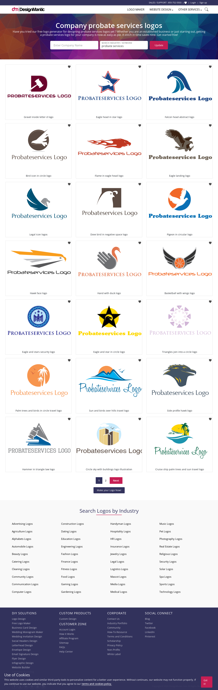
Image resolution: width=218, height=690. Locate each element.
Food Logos (68, 576)
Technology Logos (170, 591)
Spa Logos (165, 576)
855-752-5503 (174, 2)
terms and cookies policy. (97, 683)
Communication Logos (25, 584)
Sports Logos (167, 584)
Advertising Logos (22, 523)
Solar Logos (166, 569)
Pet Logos (165, 531)
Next (116, 480)
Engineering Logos (72, 546)
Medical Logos (118, 591)
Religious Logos (168, 554)
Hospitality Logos (120, 531)
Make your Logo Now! (109, 490)
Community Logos (22, 576)
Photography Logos (170, 538)
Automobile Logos (22, 546)
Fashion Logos (69, 554)
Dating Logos (68, 531)
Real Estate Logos (169, 546)
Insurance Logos (119, 546)
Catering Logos (20, 561)
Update (159, 45)
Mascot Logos (118, 576)
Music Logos (166, 523)
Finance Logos (69, 561)
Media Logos (117, 584)
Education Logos (70, 538)
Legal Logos (117, 561)
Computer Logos (21, 591)
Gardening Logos (71, 591)
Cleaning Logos (21, 569)
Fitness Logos (69, 569)
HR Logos (115, 538)
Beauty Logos (20, 554)
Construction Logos (72, 523)
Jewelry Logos (118, 554)
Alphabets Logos (21, 538)
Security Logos (167, 561)
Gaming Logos (69, 584)
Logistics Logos (119, 569)
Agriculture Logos (22, 531)
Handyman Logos (120, 523)
